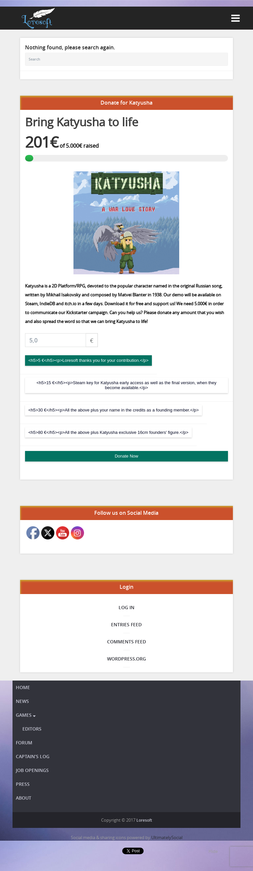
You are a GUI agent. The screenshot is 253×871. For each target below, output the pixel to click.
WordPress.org (126, 659)
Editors (32, 729)
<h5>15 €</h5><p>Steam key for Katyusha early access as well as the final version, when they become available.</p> (126, 385)
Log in (126, 607)
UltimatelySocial (167, 837)
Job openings (32, 770)
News (22, 701)
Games (26, 715)
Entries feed (126, 624)
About (23, 798)
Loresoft (144, 820)
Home (23, 687)
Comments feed (126, 641)
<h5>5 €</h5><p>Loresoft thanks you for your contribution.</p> (88, 360)
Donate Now (126, 456)
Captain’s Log (32, 756)
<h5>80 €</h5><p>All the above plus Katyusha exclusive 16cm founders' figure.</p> (108, 432)
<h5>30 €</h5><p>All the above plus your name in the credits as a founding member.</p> (113, 410)
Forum (24, 742)
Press (23, 784)
